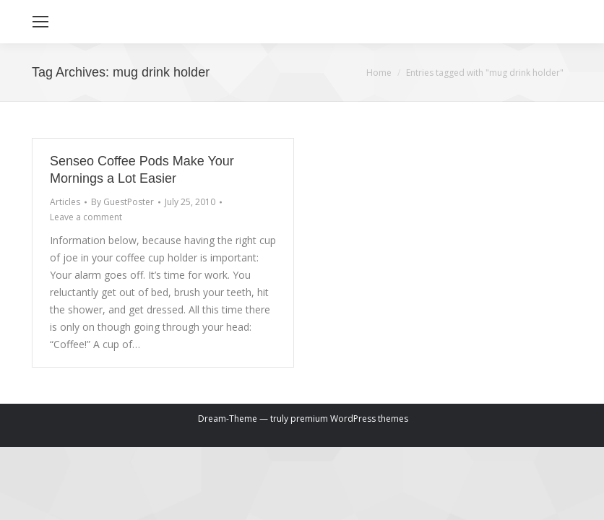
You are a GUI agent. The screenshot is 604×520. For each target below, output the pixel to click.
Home (379, 72)
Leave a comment (86, 217)
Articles (65, 202)
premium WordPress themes (349, 418)
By (122, 202)
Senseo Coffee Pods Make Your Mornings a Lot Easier (142, 170)
